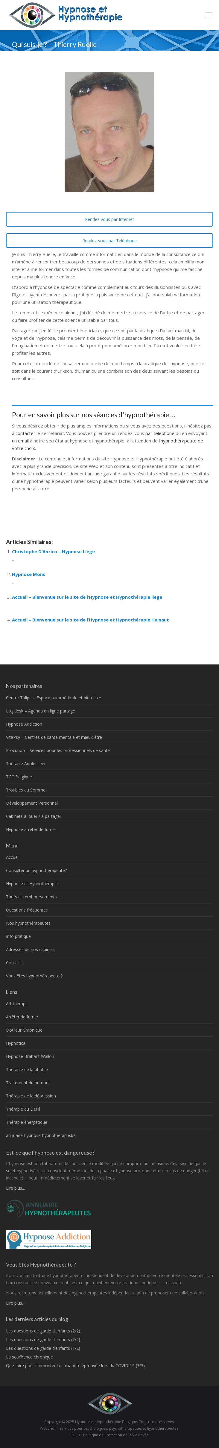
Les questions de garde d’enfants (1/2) (43, 1348)
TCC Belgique (19, 777)
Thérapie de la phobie (27, 1069)
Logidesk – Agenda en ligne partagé (40, 711)
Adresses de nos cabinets (30, 949)
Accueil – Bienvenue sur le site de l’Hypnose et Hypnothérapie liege (87, 597)
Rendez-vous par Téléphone (109, 240)
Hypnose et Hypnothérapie (32, 883)
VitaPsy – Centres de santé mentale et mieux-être (54, 737)
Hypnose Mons (28, 574)
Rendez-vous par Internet (109, 219)
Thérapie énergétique (26, 1122)
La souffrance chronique (29, 1357)
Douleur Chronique (24, 1030)
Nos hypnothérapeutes (28, 923)
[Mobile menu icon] (209, 15)
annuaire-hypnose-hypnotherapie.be (41, 1135)
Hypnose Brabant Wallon (30, 1056)
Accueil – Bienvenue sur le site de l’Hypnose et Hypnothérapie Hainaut (90, 620)
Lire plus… (15, 1303)
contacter (26, 433)
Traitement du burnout (28, 1082)
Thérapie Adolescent (26, 763)
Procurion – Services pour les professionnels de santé (58, 750)
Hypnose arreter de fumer (31, 829)
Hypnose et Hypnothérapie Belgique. (106, 1421)
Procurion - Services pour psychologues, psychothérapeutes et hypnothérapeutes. (109, 1428)
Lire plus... (15, 1188)
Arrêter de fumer (22, 1017)
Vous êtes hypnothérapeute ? (34, 976)
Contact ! (14, 962)
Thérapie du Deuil (23, 1109)
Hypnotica (15, 1043)
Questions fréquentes (27, 910)
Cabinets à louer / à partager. (34, 816)
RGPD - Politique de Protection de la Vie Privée (110, 1435)
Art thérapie (17, 1003)
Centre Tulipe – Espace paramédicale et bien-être (53, 698)
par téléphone (159, 433)
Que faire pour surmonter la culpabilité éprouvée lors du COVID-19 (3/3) (75, 1365)
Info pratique (18, 936)
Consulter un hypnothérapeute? (36, 870)
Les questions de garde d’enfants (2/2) (43, 1331)
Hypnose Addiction (24, 724)
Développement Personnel (32, 803)
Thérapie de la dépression (31, 1096)
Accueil (12, 857)
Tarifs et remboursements (31, 897)
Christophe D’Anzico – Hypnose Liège (53, 551)
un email (20, 441)
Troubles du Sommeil (26, 790)
